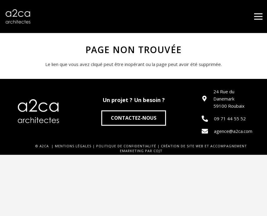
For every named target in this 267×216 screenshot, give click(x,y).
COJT (157, 150)
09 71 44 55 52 (230, 119)
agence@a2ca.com (233, 131)
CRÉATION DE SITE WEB (182, 146)
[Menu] (258, 16)
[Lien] (17, 16)
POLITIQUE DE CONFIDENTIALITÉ (126, 146)
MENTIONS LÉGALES (73, 146)
